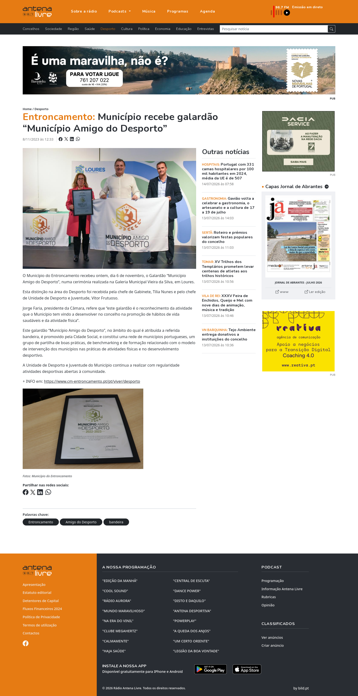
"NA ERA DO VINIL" (117, 620)
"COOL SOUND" (115, 591)
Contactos (31, 633)
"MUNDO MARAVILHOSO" (123, 611)
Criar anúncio (273, 645)
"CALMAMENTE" (115, 641)
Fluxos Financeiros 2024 (42, 608)
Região (73, 28)
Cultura (126, 28)
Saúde (90, 28)
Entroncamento (40, 522)
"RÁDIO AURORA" (116, 600)
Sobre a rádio (84, 11)
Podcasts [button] (118, 11)
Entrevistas (205, 28)
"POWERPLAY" (184, 620)
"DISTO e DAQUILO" (189, 600)
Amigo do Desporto (81, 522)
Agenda (207, 11)
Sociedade (53, 28)
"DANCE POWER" (187, 591)
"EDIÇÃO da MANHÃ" (120, 580)
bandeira (116, 522)
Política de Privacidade (41, 617)
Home (27, 109)
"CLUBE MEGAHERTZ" (120, 631)
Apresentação (34, 584)
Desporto (108, 28)
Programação (273, 580)
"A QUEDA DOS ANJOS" (191, 631)
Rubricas (269, 597)
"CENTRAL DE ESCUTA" (191, 580)
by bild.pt (301, 688)
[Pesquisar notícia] (274, 29)
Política (143, 28)
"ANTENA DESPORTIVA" (192, 611)
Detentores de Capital (41, 600)
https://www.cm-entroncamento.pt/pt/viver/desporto (92, 381)
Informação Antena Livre (282, 589)
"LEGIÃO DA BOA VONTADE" (196, 651)
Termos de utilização (40, 625)
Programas (177, 11)
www (282, 291)
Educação (184, 28)
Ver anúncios (272, 637)
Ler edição (315, 291)
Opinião (268, 605)
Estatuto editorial (37, 592)
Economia (162, 28)
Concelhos (31, 28)
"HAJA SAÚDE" (114, 651)
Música (149, 11)
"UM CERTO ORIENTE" (191, 641)
